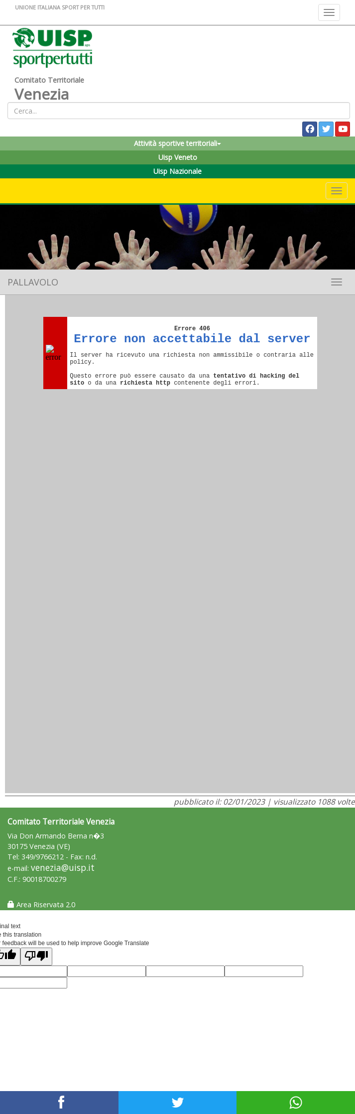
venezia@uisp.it (63, 867)
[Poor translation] (36, 956)
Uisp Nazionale (177, 171)
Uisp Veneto (177, 157)
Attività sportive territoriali (177, 143)
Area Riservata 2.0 (41, 904)
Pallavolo (32, 282)
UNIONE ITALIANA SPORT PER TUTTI (60, 7)
